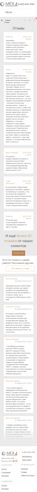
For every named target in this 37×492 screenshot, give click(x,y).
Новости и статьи (27, 475)
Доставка (5, 489)
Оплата (4, 485)
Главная (7, 20)
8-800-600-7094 (26, 4)
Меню (7, 12)
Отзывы (6, 22)
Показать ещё (18, 253)
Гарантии (24, 469)
